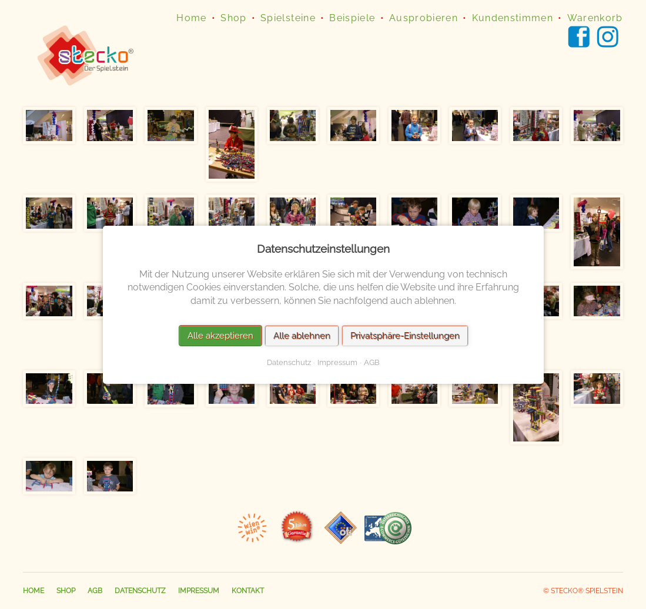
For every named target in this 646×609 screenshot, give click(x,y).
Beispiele (352, 18)
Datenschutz (140, 591)
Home (191, 18)
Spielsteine (288, 18)
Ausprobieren (423, 18)
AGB (95, 591)
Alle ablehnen (301, 335)
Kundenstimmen (513, 18)
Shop (233, 18)
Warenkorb (595, 18)
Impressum (198, 591)
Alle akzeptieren (220, 335)
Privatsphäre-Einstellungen (404, 335)
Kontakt (248, 591)
